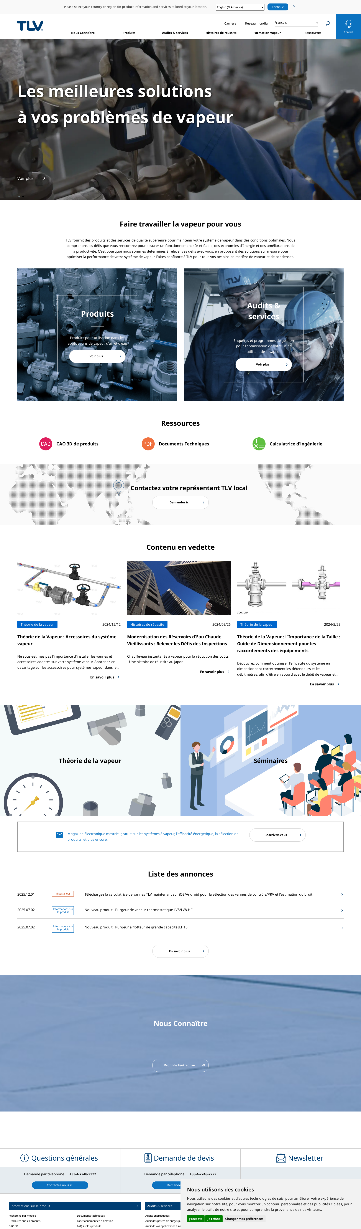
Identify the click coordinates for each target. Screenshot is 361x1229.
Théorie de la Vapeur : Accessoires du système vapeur (67, 640)
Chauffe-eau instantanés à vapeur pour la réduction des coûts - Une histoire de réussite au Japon (178, 660)
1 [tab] (19, 196)
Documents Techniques (184, 444)
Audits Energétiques (157, 1216)
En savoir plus (179, 952)
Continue (278, 7)
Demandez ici (179, 502)
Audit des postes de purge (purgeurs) (167, 1221)
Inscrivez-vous (276, 836)
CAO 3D (13, 1227)
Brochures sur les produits (25, 1221)
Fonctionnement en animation (95, 1221)
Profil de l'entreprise (179, 1066)
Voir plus (96, 356)
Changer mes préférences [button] (244, 1219)
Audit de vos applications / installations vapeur (173, 1227)
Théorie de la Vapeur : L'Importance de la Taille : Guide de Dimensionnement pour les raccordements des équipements (288, 644)
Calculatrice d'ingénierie (296, 444)
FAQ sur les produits (89, 1227)
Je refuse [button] (213, 1219)
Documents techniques (91, 1216)
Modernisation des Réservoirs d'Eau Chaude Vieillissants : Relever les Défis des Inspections (177, 640)
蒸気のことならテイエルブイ (29, 25)
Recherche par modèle (22, 1216)
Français (281, 22)
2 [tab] (23, 196)
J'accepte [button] (195, 1219)
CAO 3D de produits (77, 444)
